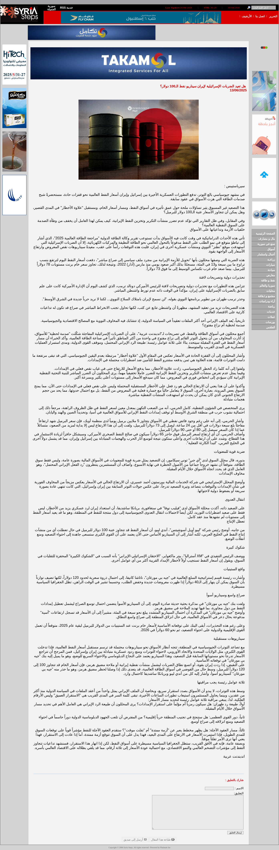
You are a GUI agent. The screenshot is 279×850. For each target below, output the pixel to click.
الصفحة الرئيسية (265, 233)
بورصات (270, 322)
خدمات (271, 311)
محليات (270, 290)
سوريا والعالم (267, 285)
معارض (270, 275)
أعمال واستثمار (266, 254)
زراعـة (271, 259)
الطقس (270, 327)
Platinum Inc (165, 847)
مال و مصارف (266, 238)
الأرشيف (247, 16)
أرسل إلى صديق (135, 839)
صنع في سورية (266, 244)
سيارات (270, 264)
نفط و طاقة (268, 280)
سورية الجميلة (51, 7)
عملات (271, 316)
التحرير (273, 16)
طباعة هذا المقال (162, 839)
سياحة (271, 270)
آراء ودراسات (267, 301)
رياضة (271, 306)
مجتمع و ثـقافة (266, 296)
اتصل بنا (260, 16)
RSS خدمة (66, 7)
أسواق (271, 249)
